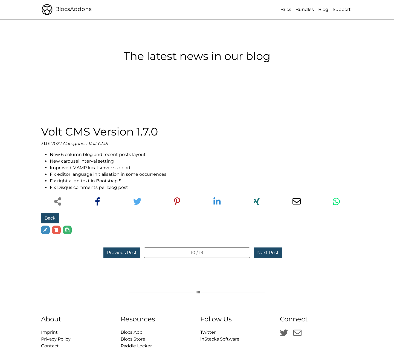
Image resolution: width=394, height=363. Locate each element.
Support (342, 9)
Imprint (49, 332)
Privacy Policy (56, 339)
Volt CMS (98, 143)
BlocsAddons (66, 10)
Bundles (305, 9)
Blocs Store (133, 339)
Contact (50, 345)
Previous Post (122, 252)
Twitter (208, 332)
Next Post (268, 252)
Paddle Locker (136, 345)
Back (50, 218)
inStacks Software (219, 339)
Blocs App (132, 332)
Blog (323, 9)
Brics (285, 9)
